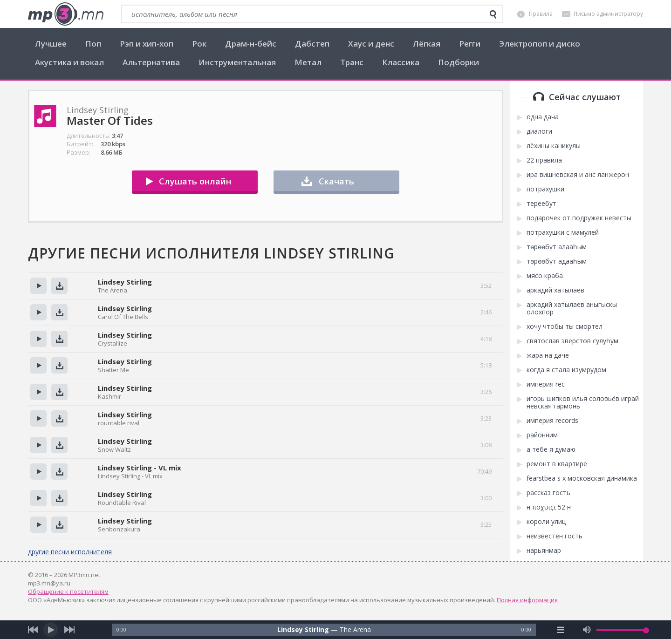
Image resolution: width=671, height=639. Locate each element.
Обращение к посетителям (68, 591)
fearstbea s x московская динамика (582, 478)
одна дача (543, 117)
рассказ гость (548, 492)
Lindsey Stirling (125, 282)
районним (542, 435)
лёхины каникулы (554, 146)
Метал (308, 62)
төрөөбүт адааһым (557, 261)
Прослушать (38, 286)
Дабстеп (312, 43)
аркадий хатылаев (555, 290)
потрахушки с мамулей (563, 232)
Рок (199, 43)
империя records (552, 420)
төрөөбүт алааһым (557, 247)
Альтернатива (151, 62)
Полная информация (527, 600)
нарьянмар (544, 550)
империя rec (546, 384)
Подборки (458, 62)
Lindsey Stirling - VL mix (139, 467)
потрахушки (545, 189)
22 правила (544, 160)
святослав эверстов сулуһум (572, 341)
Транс (351, 62)
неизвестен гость (554, 536)
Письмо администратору (608, 14)
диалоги (539, 131)
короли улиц (546, 521)
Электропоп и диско (539, 43)
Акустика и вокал (69, 62)
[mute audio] (587, 629)
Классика (400, 62)
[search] (493, 14)
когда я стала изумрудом (566, 370)
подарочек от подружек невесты (579, 218)
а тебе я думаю (551, 449)
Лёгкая (426, 43)
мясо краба (545, 275)
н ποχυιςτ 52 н (549, 507)
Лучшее (51, 43)
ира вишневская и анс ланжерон (578, 174)
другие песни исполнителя (70, 551)
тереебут (541, 203)
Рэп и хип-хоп (146, 43)
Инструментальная (237, 62)
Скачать (336, 181)
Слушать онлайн (195, 181)
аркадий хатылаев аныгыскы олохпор (572, 308)
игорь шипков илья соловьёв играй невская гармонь (583, 402)
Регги (469, 43)
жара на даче (548, 355)
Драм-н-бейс (250, 43)
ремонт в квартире (557, 464)
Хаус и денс (371, 43)
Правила (541, 14)
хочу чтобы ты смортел (565, 326)
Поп (93, 43)
